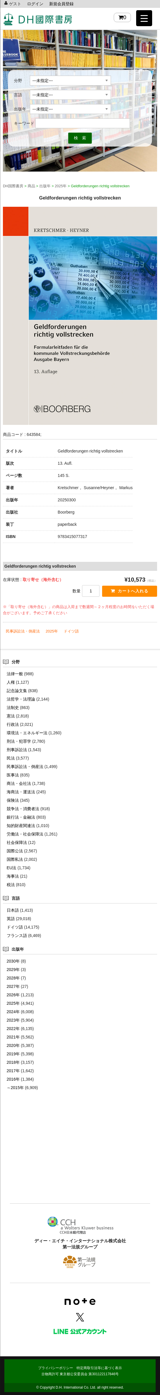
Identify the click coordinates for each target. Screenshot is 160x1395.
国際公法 (15, 851)
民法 (11, 758)
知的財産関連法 (21, 825)
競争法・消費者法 (23, 808)
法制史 (13, 707)
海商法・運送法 (21, 792)
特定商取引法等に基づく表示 (99, 1368)
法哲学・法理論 (21, 699)
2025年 (52, 631)
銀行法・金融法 (21, 817)
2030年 (13, 961)
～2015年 (15, 1087)
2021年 (13, 1037)
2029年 (13, 969)
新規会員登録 (61, 3)
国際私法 (15, 859)
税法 (11, 884)
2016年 (13, 1079)
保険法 (13, 800)
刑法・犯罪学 (19, 741)
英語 (11, 918)
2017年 (13, 1070)
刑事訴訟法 (17, 749)
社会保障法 (17, 842)
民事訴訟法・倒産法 (23, 631)
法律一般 (15, 673)
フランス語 (17, 935)
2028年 (13, 978)
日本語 (13, 910)
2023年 (13, 1020)
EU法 (11, 867)
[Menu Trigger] (144, 18)
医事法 (13, 775)
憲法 (11, 716)
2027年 (13, 986)
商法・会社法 (19, 783)
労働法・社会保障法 (25, 834)
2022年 (13, 1028)
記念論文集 (17, 690)
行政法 (13, 724)
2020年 (13, 1045)
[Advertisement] (80, 1155)
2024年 (13, 1011)
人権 (11, 682)
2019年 (13, 1054)
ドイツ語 (71, 631)
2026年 (13, 995)
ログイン (35, 3)
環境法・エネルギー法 (27, 733)
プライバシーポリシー (55, 1368)
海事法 (13, 876)
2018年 (13, 1062)
